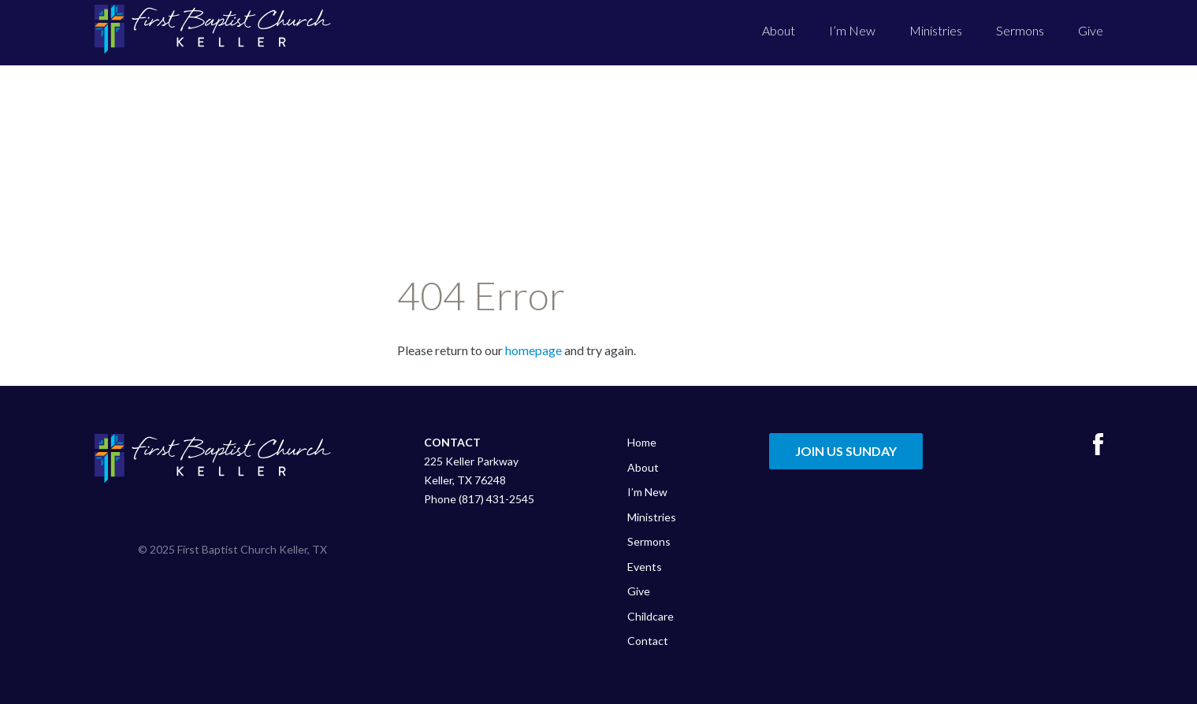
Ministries (935, 30)
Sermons (1020, 30)
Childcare (650, 616)
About (778, 30)
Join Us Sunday (846, 450)
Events (644, 566)
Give (1090, 30)
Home (641, 442)
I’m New (852, 30)
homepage (533, 350)
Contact (647, 640)
